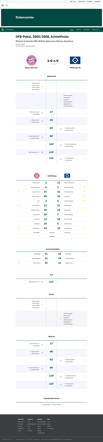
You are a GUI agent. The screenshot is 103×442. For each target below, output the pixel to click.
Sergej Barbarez (67, 103)
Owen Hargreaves (33, 136)
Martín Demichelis (35, 187)
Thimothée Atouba (68, 106)
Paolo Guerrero (35, 89)
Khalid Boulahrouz (68, 101)
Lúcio (38, 201)
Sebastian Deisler (35, 138)
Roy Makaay (36, 114)
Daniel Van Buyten (68, 95)
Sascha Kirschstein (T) (69, 182)
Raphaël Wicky (69, 130)
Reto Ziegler (69, 158)
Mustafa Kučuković (70, 144)
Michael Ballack (35, 83)
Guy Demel (66, 99)
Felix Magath (36, 232)
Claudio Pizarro (35, 85)
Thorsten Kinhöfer (30, 46)
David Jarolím (67, 97)
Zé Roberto (37, 219)
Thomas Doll (67, 232)
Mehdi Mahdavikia (68, 214)
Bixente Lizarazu (35, 122)
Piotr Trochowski (68, 219)
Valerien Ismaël (35, 87)
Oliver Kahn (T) (36, 182)
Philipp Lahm (35, 120)
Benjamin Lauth (69, 128)
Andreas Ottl (37, 214)
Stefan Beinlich (67, 205)
